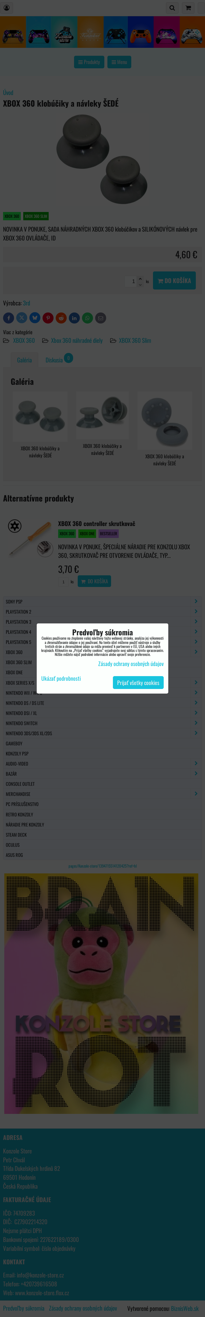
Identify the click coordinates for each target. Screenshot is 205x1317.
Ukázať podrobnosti (61, 679)
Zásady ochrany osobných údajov (131, 664)
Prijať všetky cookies (138, 683)
